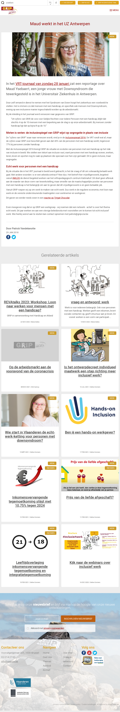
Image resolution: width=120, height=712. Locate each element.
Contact (67, 667)
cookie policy (75, 706)
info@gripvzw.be (9, 662)
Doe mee (67, 654)
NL (50, 2)
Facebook (56, 3)
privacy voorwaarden (54, 629)
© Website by (108, 706)
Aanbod (47, 667)
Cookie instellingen (89, 706)
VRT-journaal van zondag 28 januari (43, 85)
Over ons (47, 658)
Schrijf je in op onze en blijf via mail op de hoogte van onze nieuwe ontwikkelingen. (60, 607)
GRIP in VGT (85, 3)
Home (46, 654)
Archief (46, 671)
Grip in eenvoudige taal (107, 3)
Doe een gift (68, 3)
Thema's (47, 662)
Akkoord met (47, 629)
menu (114, 11)
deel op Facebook (8, 238)
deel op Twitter (14, 238)
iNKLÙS (16, 179)
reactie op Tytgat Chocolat (57, 199)
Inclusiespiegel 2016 (75, 139)
